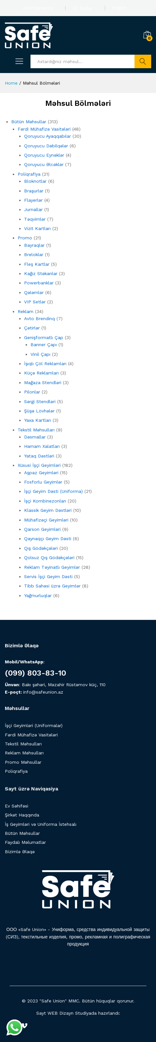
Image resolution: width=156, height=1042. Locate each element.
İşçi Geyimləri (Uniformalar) (34, 725)
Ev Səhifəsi (16, 805)
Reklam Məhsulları (24, 752)
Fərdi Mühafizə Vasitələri (31, 734)
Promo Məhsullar (23, 762)
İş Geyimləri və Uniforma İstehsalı (40, 824)
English (119, 7)
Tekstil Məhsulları (23, 743)
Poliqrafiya (16, 771)
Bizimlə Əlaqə (20, 851)
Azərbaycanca (38, 7)
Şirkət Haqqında (22, 814)
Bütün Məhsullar (22, 833)
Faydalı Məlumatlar (25, 842)
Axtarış (142, 61)
